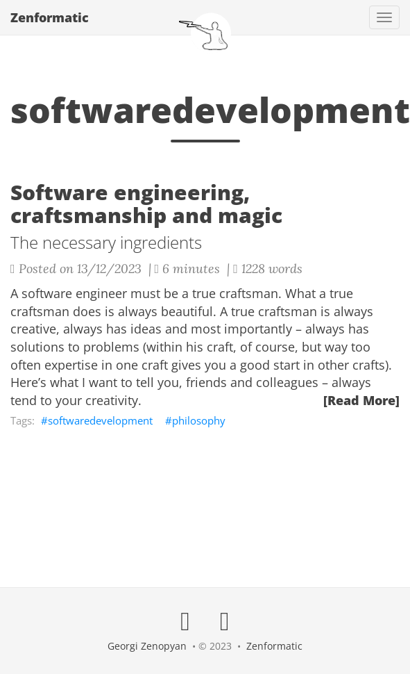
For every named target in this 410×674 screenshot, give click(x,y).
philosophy (198, 420)
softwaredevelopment (100, 420)
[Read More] (361, 400)
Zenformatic (49, 17)
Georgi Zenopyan (147, 645)
